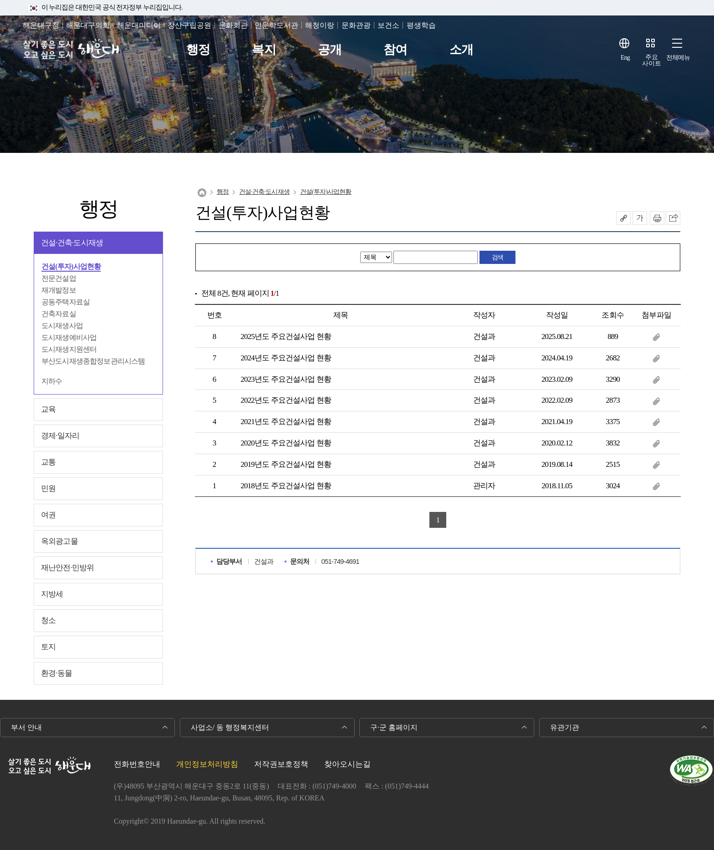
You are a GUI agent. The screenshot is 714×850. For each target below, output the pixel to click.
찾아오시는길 (347, 764)
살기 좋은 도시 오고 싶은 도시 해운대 (72, 49)
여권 (48, 515)
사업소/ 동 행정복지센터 (230, 727)
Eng (625, 57)
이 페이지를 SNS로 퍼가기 (673, 218)
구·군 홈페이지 (394, 727)
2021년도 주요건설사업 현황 (285, 421)
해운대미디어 (139, 25)
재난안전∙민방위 (67, 567)
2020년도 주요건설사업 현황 (285, 443)
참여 (395, 50)
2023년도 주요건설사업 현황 (285, 379)
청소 (48, 620)
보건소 (388, 25)
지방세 (52, 594)
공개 (330, 50)
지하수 (51, 381)
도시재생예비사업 (69, 337)
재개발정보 (58, 290)
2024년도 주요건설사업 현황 (285, 358)
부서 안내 (26, 727)
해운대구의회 (88, 25)
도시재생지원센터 (69, 349)
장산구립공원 (189, 25)
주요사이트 (651, 60)
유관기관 (564, 727)
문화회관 (233, 25)
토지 (48, 647)
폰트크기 (639, 218)
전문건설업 (58, 278)
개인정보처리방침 (207, 764)
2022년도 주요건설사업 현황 (285, 400)
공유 (623, 218)
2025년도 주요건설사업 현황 (285, 336)
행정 (198, 50)
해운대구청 (41, 25)
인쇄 (657, 218)
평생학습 (421, 25)
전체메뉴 (678, 57)
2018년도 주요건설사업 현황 (285, 485)
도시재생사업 (62, 325)
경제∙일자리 (60, 435)
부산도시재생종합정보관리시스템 (93, 361)
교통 (48, 462)
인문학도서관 (276, 25)
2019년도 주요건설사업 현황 (285, 464)
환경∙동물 (56, 673)
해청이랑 (319, 25)
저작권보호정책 (281, 764)
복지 (263, 50)
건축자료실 (58, 314)
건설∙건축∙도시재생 (72, 242)
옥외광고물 (59, 541)
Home (202, 192)
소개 (461, 50)
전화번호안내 (137, 764)
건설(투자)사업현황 (71, 266)
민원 (48, 488)
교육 (48, 409)
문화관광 (356, 25)
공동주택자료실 (65, 302)
